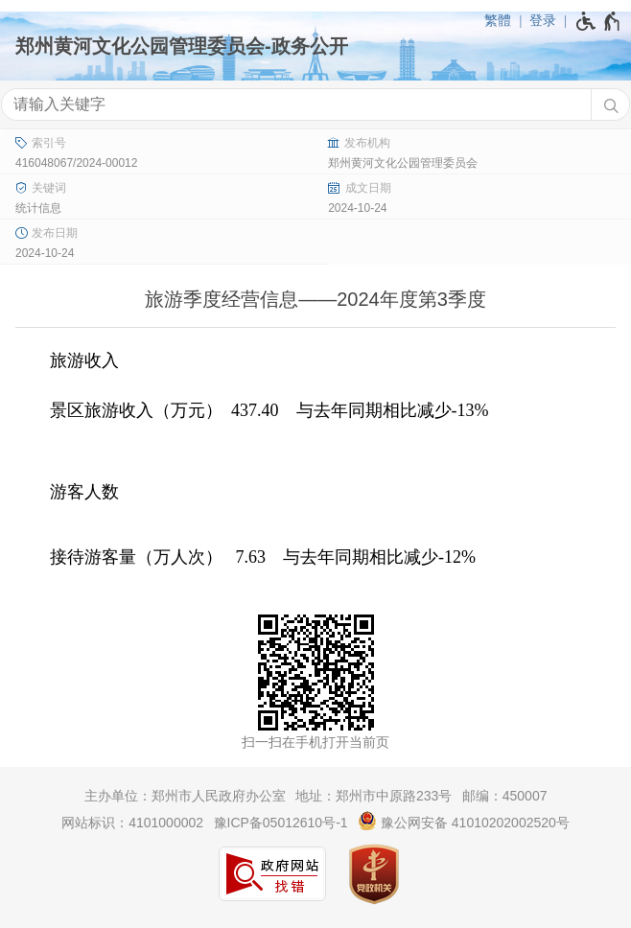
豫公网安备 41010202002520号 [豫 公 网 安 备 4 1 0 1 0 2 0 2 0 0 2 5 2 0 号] (464, 820)
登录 (542, 20)
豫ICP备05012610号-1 (281, 822)
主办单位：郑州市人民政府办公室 (185, 795)
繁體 (497, 20)
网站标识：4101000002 (132, 822)
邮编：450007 (505, 795)
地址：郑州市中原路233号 (373, 795)
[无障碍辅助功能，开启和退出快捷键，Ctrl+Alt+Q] (598, 21)
